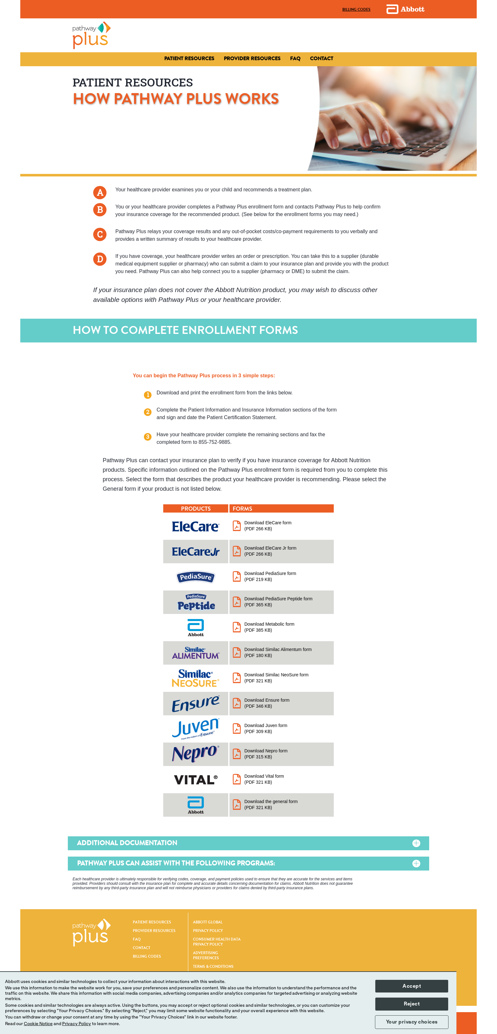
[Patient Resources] (189, 58)
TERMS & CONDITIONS (213, 966)
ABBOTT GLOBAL (208, 922)
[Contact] (252, 58)
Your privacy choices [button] (412, 1021)
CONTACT (141, 947)
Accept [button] (412, 986)
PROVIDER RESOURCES (154, 930)
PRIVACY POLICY (208, 930)
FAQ (137, 939)
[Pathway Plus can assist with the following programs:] (404, 863)
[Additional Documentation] (404, 843)
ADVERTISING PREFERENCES (206, 955)
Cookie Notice (38, 1024)
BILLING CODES (147, 956)
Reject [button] (412, 1003)
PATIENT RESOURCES (152, 922)
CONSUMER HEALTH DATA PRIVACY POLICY (217, 942)
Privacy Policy (76, 1024)
